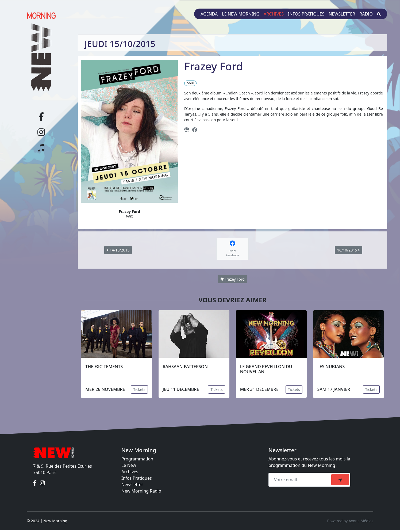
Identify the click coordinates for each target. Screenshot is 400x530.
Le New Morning (240, 14)
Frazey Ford (232, 279)
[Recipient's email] (301, 479)
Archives (274, 14)
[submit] (340, 479)
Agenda (209, 14)
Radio (366, 14)
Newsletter (342, 14)
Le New (128, 465)
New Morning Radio (141, 491)
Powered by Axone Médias (350, 520)
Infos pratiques (306, 14)
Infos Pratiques (136, 478)
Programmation (137, 459)
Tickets (139, 389)
